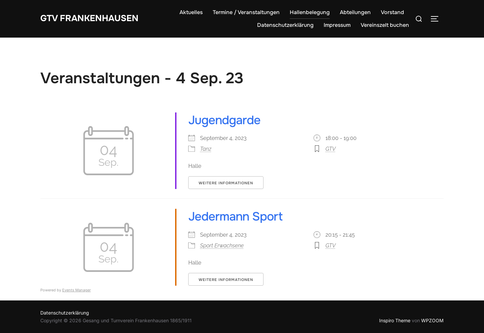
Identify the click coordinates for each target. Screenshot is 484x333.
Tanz (205, 149)
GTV (330, 149)
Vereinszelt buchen (385, 25)
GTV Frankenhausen (89, 18)
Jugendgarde (224, 120)
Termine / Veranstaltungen (246, 12)
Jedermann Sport (235, 216)
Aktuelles (191, 12)
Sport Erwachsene (222, 245)
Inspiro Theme (394, 320)
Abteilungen (355, 12)
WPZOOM (432, 320)
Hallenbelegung (310, 12)
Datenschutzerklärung (285, 25)
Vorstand (392, 12)
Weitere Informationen (226, 183)
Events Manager (76, 290)
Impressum (337, 25)
